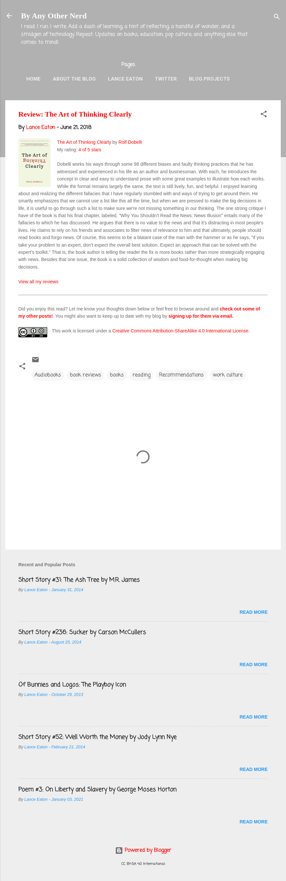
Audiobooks (47, 375)
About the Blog (74, 79)
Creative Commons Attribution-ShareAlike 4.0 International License (180, 330)
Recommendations (181, 375)
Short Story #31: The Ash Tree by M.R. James (79, 580)
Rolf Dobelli (130, 142)
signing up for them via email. (201, 316)
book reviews (85, 375)
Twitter (166, 79)
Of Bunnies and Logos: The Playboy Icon (72, 684)
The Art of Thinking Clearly (84, 142)
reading (141, 375)
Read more (253, 612)
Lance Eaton (125, 79)
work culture (227, 375)
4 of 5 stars (89, 149)
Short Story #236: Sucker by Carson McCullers (82, 632)
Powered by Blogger (143, 850)
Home (33, 79)
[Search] (277, 18)
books (117, 375)
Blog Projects (209, 79)
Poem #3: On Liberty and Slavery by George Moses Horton (97, 789)
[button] (264, 115)
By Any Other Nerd (54, 15)
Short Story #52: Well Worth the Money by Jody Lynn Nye (97, 737)
